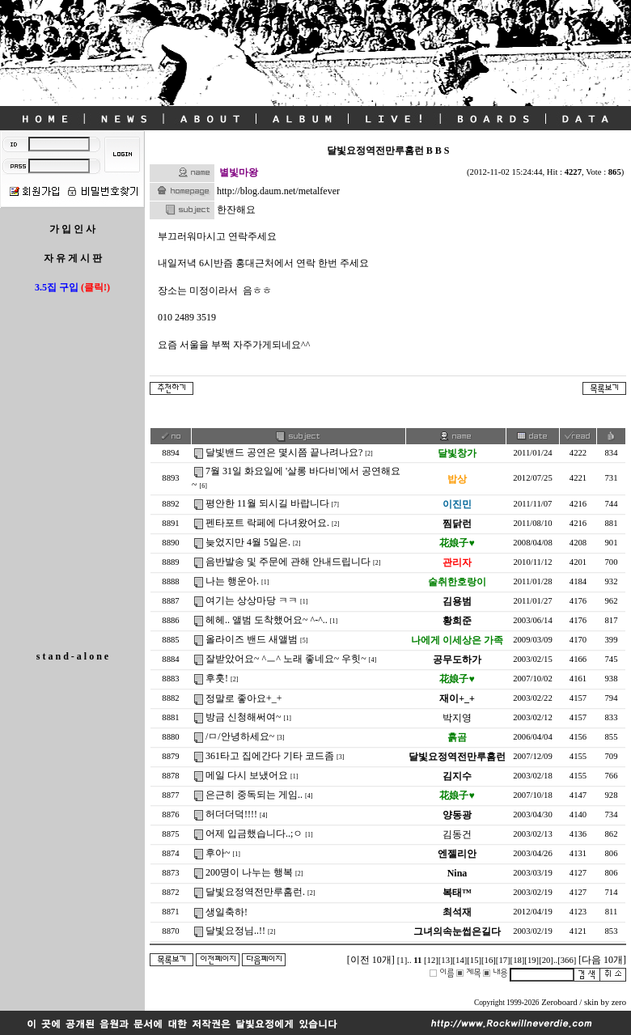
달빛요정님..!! (235, 930)
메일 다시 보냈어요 (246, 775)
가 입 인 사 (72, 229)
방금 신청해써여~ (243, 717)
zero (619, 1002)
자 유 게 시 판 (73, 258)
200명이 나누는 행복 (249, 872)
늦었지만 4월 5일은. (247, 542)
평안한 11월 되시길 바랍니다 (267, 503)
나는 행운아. (232, 581)
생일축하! (226, 912)
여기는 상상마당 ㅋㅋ (251, 600)
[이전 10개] (371, 959)
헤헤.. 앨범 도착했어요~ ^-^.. (266, 620)
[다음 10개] (602, 959)
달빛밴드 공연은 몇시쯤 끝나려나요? (283, 452)
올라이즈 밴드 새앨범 (251, 639)
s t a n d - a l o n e (72, 656)
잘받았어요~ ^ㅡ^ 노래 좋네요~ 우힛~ (285, 658)
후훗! (216, 678)
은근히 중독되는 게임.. (254, 794)
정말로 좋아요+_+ (243, 698)
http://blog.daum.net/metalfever (278, 191)
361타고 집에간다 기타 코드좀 (269, 755)
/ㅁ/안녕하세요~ (239, 736)
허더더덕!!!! (231, 814)
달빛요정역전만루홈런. (255, 891)
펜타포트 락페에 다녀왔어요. (267, 522)
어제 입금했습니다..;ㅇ (254, 833)
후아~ (218, 853)
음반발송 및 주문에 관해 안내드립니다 (288, 561)
